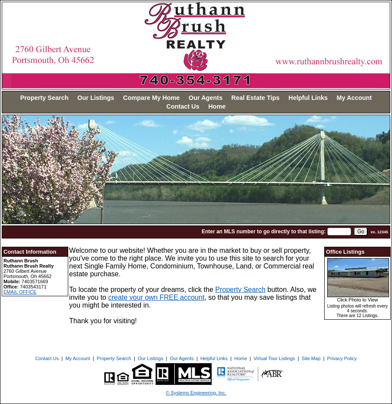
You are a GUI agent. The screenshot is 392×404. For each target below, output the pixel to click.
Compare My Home (151, 97)
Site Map (311, 358)
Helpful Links (308, 97)
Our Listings (95, 97)
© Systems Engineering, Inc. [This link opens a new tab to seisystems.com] (196, 392)
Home (217, 106)
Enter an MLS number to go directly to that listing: (264, 231)
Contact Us (182, 106)
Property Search (44, 97)
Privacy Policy (342, 358)
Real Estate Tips (255, 97)
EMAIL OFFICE (20, 292)
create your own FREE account (156, 297)
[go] (361, 231)
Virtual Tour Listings (274, 358)
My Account (354, 97)
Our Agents (206, 97)
